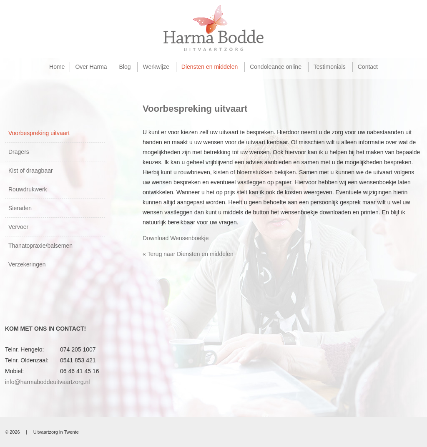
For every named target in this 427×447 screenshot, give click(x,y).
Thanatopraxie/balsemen (40, 245)
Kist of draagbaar (30, 170)
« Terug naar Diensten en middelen (188, 254)
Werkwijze (156, 66)
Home (57, 66)
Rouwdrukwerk (27, 189)
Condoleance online (275, 66)
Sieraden (20, 208)
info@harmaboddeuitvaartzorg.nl (47, 382)
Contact (368, 66)
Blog (125, 66)
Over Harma (91, 66)
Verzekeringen (27, 264)
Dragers (18, 151)
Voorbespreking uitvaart (39, 133)
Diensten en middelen (209, 66)
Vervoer (18, 227)
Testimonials (330, 66)
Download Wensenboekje (176, 238)
